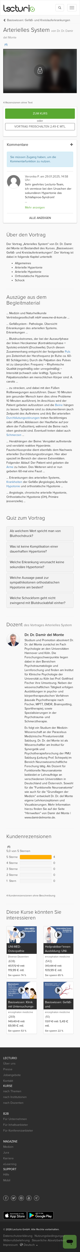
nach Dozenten (13, 1103)
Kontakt (8, 1081)
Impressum (10, 1245)
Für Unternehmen (15, 1119)
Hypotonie (13, 486)
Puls (67, 351)
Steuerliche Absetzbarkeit (49, 1240)
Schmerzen (13, 435)
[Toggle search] (59, 7)
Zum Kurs (40, 113)
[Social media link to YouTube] (29, 1198)
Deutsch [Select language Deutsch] (29, 1245)
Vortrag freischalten (40, 126)
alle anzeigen (40, 218)
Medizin (8, 1147)
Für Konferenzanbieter (18, 1130)
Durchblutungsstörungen (23, 418)
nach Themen (12, 1091)
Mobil (6, 1180)
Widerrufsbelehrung (16, 1240)
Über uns (9, 1063)
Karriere (8, 1158)
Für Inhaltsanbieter (15, 1125)
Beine (59, 405)
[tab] (40, 533)
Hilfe (6, 1174)
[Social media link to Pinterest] (21, 1198)
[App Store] (15, 1215)
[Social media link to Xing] (36, 1198)
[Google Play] (41, 1215)
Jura (6, 1152)
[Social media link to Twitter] (13, 1198)
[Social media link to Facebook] (6, 1198)
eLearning (9, 1164)
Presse (7, 1069)
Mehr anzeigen (35, 207)
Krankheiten (14, 482)
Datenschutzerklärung (17, 1236)
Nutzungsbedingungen (50, 1236)
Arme (9, 467)
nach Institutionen (15, 1097)
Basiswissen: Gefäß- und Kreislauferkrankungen (38, 20)
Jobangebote (12, 1075)
